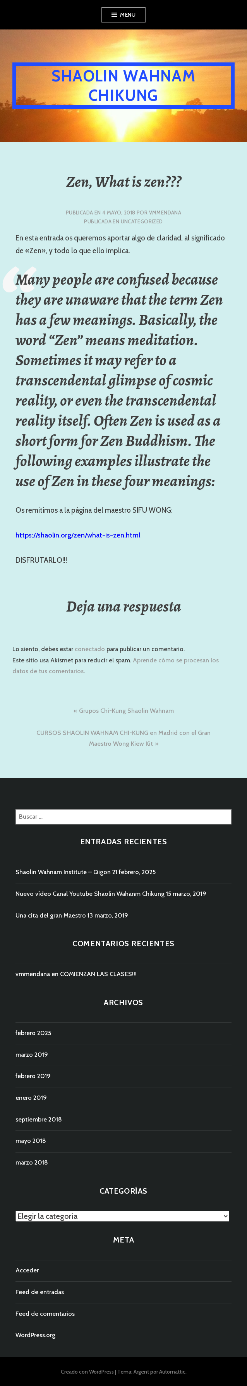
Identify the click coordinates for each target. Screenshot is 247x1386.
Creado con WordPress (87, 1371)
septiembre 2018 (38, 1119)
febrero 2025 (33, 1033)
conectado (90, 649)
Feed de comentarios (45, 1313)
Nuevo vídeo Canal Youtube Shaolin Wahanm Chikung (90, 893)
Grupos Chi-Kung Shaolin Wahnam (126, 710)
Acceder (27, 1270)
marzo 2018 (31, 1162)
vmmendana (165, 212)
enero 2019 (31, 1097)
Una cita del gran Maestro (50, 915)
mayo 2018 (30, 1140)
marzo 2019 (31, 1054)
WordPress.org (35, 1335)
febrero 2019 (33, 1076)
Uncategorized (142, 221)
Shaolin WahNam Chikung (123, 85)
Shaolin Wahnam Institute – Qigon (63, 872)
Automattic (172, 1371)
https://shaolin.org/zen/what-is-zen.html (77, 535)
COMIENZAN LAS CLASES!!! (98, 974)
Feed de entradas (39, 1292)
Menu (128, 14)
